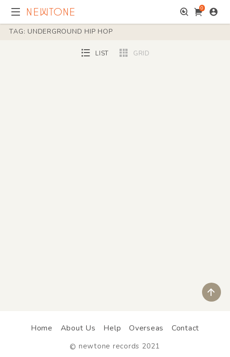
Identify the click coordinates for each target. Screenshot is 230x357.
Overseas (146, 328)
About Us (78, 328)
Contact (185, 328)
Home (42, 328)
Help (112, 328)
